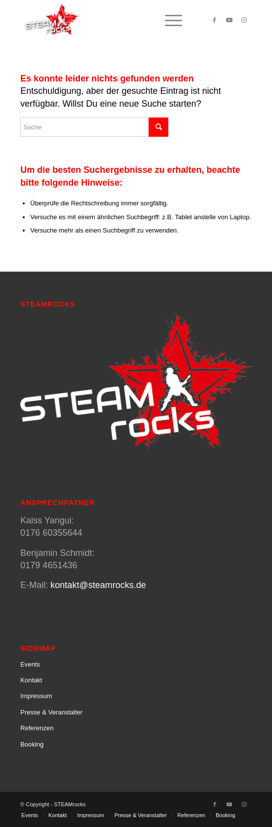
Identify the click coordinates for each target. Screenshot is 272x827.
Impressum (36, 696)
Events (30, 664)
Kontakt (31, 680)
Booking (31, 744)
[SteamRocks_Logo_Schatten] (112, 20)
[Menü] (168, 20)
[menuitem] (168, 20)
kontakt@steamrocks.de (98, 585)
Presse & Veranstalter (51, 712)
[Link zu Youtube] (229, 20)
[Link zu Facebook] (214, 20)
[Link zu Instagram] (244, 20)
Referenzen (36, 728)
